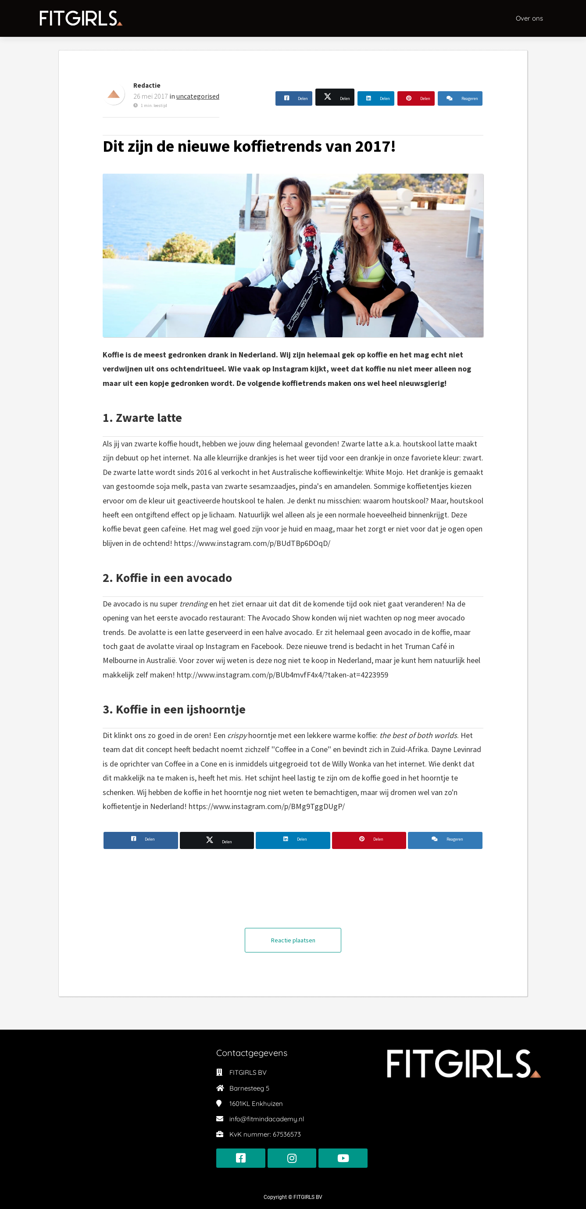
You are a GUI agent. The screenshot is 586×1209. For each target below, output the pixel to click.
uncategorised (197, 96)
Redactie (147, 85)
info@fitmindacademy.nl (266, 1119)
